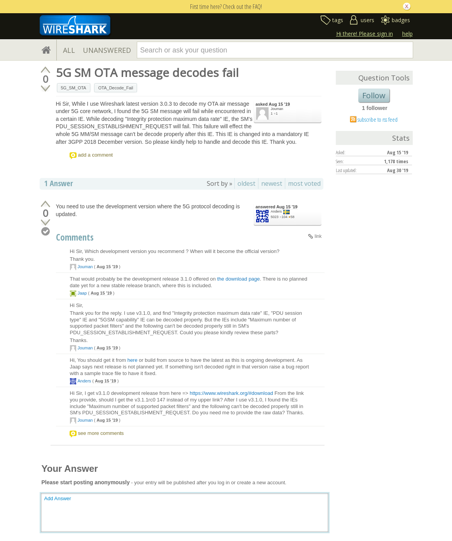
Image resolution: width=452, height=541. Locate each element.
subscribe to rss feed (378, 119)
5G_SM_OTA (73, 88)
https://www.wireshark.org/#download (231, 393)
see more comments (101, 433)
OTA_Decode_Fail (115, 88)
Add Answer (57, 498)
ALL (69, 50)
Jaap (82, 293)
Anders (276, 211)
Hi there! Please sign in (364, 33)
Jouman (277, 109)
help (407, 33)
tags (337, 20)
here (132, 360)
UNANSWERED (107, 50)
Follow (374, 95)
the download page (238, 279)
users (367, 20)
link (317, 236)
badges (401, 20)
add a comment (95, 155)
